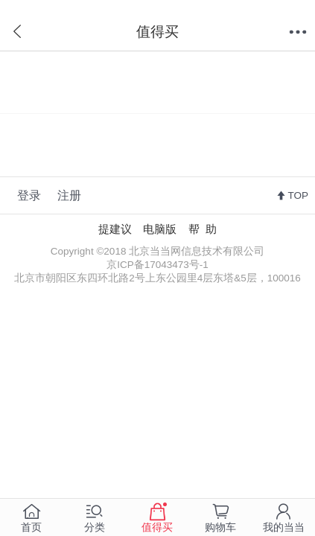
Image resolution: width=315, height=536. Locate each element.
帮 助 (202, 229)
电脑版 (159, 229)
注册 (69, 195)
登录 (29, 195)
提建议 (115, 229)
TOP (297, 195)
